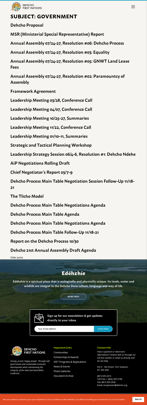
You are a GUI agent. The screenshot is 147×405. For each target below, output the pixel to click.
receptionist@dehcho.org (115, 385)
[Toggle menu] (133, 6)
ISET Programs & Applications (70, 362)
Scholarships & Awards (66, 357)
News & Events (62, 366)
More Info (73, 296)
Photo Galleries (62, 371)
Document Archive (64, 376)
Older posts (16, 257)
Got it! (138, 399)
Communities (61, 352)
